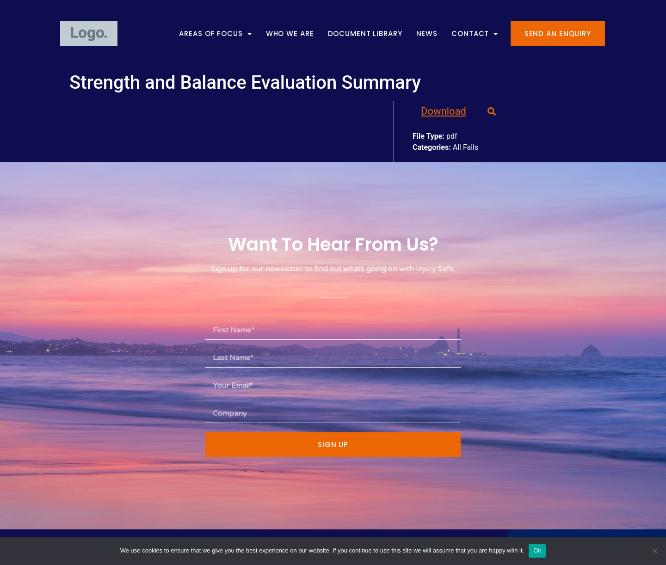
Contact (474, 34)
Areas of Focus (215, 34)
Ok (537, 550)
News (427, 34)
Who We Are (290, 34)
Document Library (365, 34)
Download (443, 111)
